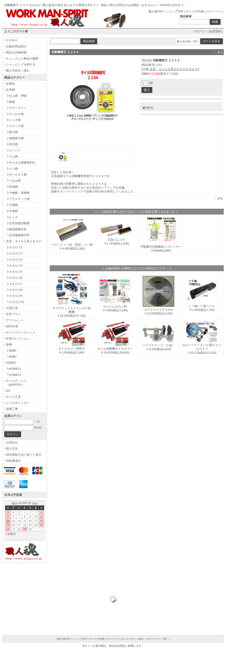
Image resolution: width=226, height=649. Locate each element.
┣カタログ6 (14, 277)
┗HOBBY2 (13, 374)
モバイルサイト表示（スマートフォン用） (144, 638)
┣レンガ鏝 (13, 120)
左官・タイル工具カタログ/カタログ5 (174, 69)
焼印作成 (12, 326)
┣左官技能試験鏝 (18, 223)
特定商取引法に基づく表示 (23, 454)
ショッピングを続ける (20, 64)
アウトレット (15, 320)
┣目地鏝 (12, 186)
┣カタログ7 (14, 284)
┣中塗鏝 (12, 211)
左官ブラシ (13, 314)
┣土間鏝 (12, 205)
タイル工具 (13, 396)
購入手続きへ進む (18, 70)
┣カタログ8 (14, 289)
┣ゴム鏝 (12, 156)
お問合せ (12, 442)
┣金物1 (11, 350)
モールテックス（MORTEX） (16, 382)
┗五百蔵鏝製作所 (18, 235)
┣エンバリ (13, 150)
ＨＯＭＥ (12, 40)
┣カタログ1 (14, 247)
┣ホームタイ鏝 (16, 174)
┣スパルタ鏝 (15, 114)
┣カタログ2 (14, 253)
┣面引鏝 (12, 132)
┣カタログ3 (14, 259)
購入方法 (12, 448)
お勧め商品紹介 (16, 46)
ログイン (201, 31)
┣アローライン (16, 108)
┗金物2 (11, 356)
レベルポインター (18, 402)
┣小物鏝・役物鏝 (18, 192)
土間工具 (12, 308)
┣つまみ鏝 (13, 180)
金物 (9, 344)
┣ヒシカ (12, 217)
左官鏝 (10, 89)
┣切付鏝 (12, 144)
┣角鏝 (10, 102)
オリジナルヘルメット (20, 332)
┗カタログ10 (15, 302)
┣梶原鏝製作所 (16, 229)
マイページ (213, 11)
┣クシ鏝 (12, 168)
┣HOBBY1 (13, 368)
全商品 (10, 83)
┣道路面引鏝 (15, 138)
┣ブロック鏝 (15, 126)
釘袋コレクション (18, 338)
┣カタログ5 (14, 271)
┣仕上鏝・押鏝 (16, 95)
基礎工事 (12, 409)
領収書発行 (13, 460)
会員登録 (215, 31)
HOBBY (11, 362)
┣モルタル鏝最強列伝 (20, 162)
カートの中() (195, 11)
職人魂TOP (155, 11)
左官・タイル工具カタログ (23, 241)
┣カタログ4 (14, 265)
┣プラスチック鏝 (18, 199)
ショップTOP (174, 11)
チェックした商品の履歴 (22, 58)
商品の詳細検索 (16, 52)
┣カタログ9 (14, 296)
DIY (8, 391)
